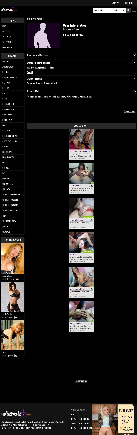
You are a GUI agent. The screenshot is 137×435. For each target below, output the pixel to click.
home (73, 414)
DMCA (117, 414)
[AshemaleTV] (9, 10)
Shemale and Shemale (11, 194)
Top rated (6, 36)
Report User (129, 111)
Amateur (5, 61)
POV (3, 173)
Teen (4, 215)
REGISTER (128, 3)
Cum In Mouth (8, 109)
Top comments (8, 41)
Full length (7, 47)
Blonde (5, 93)
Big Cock (6, 82)
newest (100, 414)
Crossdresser (8, 103)
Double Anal (7, 119)
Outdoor (6, 167)
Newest (5, 26)
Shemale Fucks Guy (10, 205)
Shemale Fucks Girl (10, 199)
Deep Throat (7, 114)
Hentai (5, 146)
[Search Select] (119, 10)
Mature (5, 162)
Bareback (6, 71)
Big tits (5, 87)
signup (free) (85, 96)
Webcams (6, 231)
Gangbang (6, 130)
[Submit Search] (128, 10)
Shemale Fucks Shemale (82, 427)
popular (101, 418)
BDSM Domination (9, 77)
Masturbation (8, 157)
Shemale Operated (9, 210)
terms (118, 418)
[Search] (103, 10)
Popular (5, 31)
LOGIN (115, 3)
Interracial (7, 151)
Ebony (4, 125)
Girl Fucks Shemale (10, 135)
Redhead (5, 178)
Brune (4, 98)
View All (30, 72)
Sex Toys (6, 189)
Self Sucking (7, 183)
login (75, 96)
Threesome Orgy (9, 221)
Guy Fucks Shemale (10, 141)
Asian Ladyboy (8, 66)
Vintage (5, 226)
